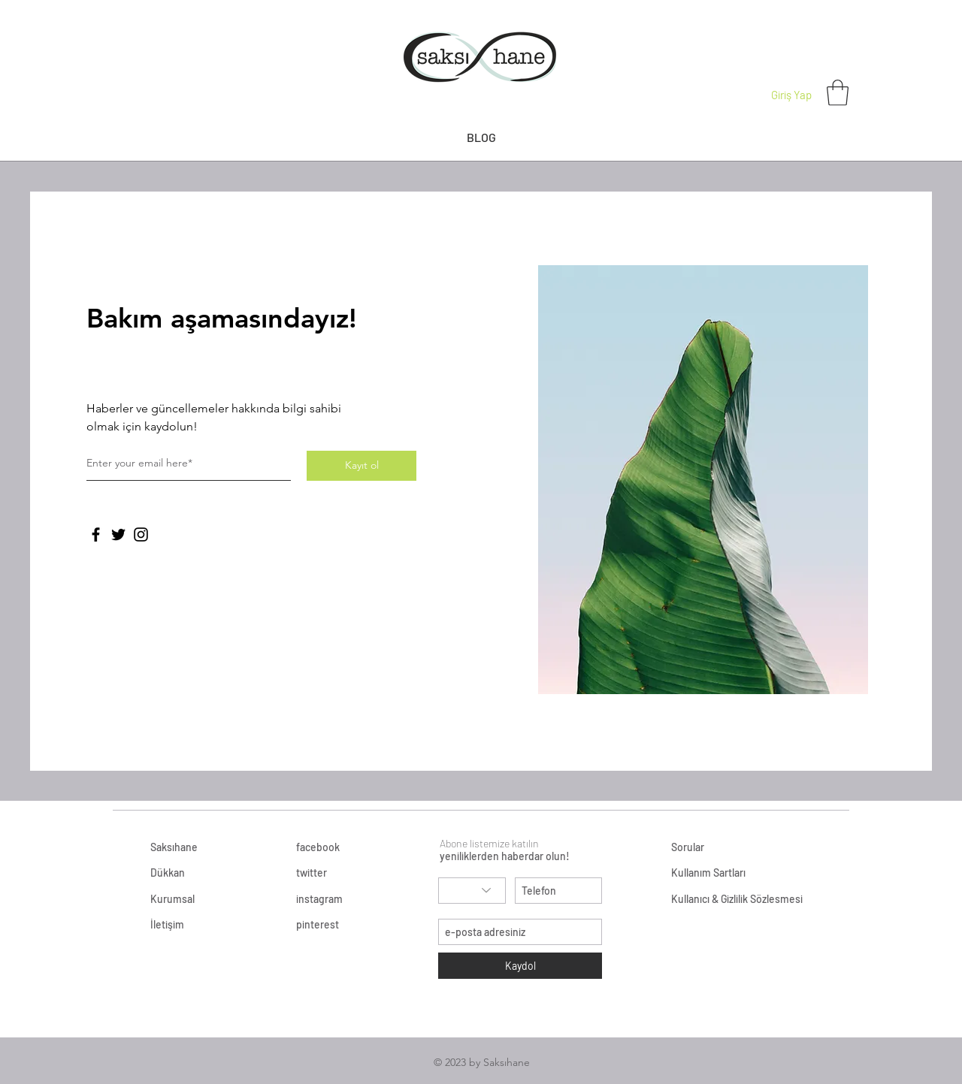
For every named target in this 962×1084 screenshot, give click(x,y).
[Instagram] (141, 534)
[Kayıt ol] (361, 466)
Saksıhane (174, 847)
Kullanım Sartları (709, 872)
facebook (318, 847)
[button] (838, 93)
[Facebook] (95, 534)
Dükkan (167, 872)
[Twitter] (118, 534)
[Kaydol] (520, 966)
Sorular (687, 847)
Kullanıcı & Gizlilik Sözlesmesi (737, 898)
